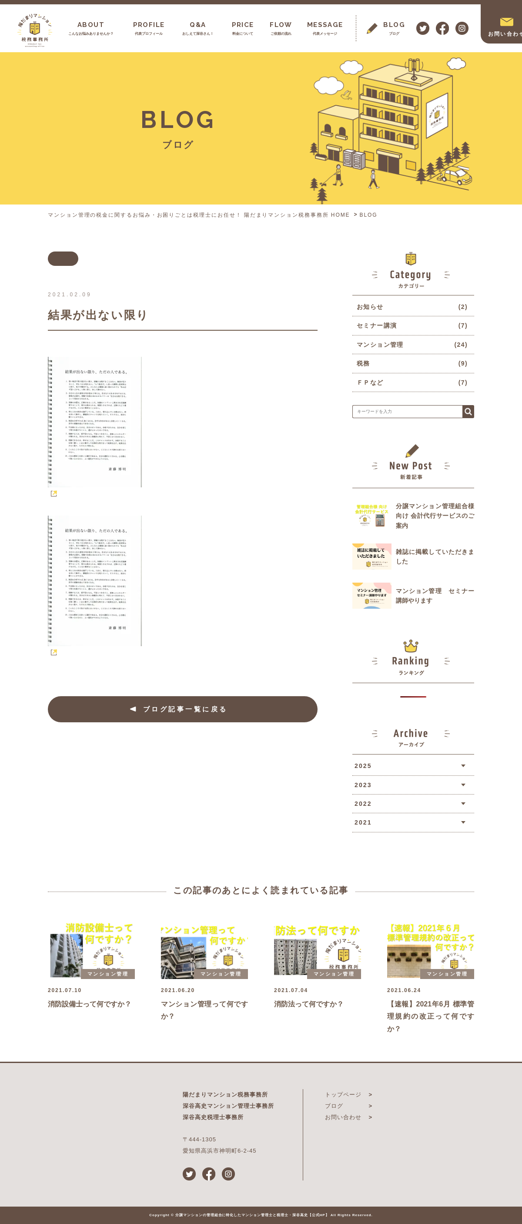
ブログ (334, 1106)
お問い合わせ (343, 1117)
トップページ (343, 1094)
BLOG (369, 215)
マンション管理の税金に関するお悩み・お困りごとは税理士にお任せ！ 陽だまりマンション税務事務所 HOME (199, 215)
